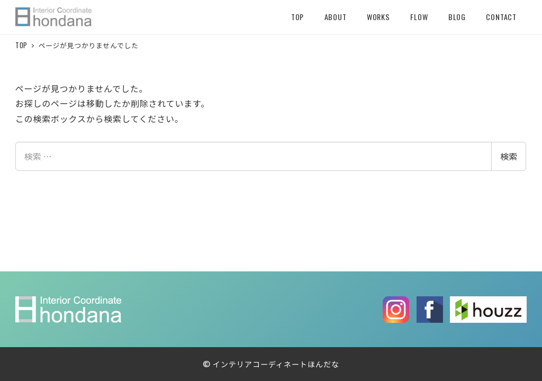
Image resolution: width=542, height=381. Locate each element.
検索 (508, 156)
